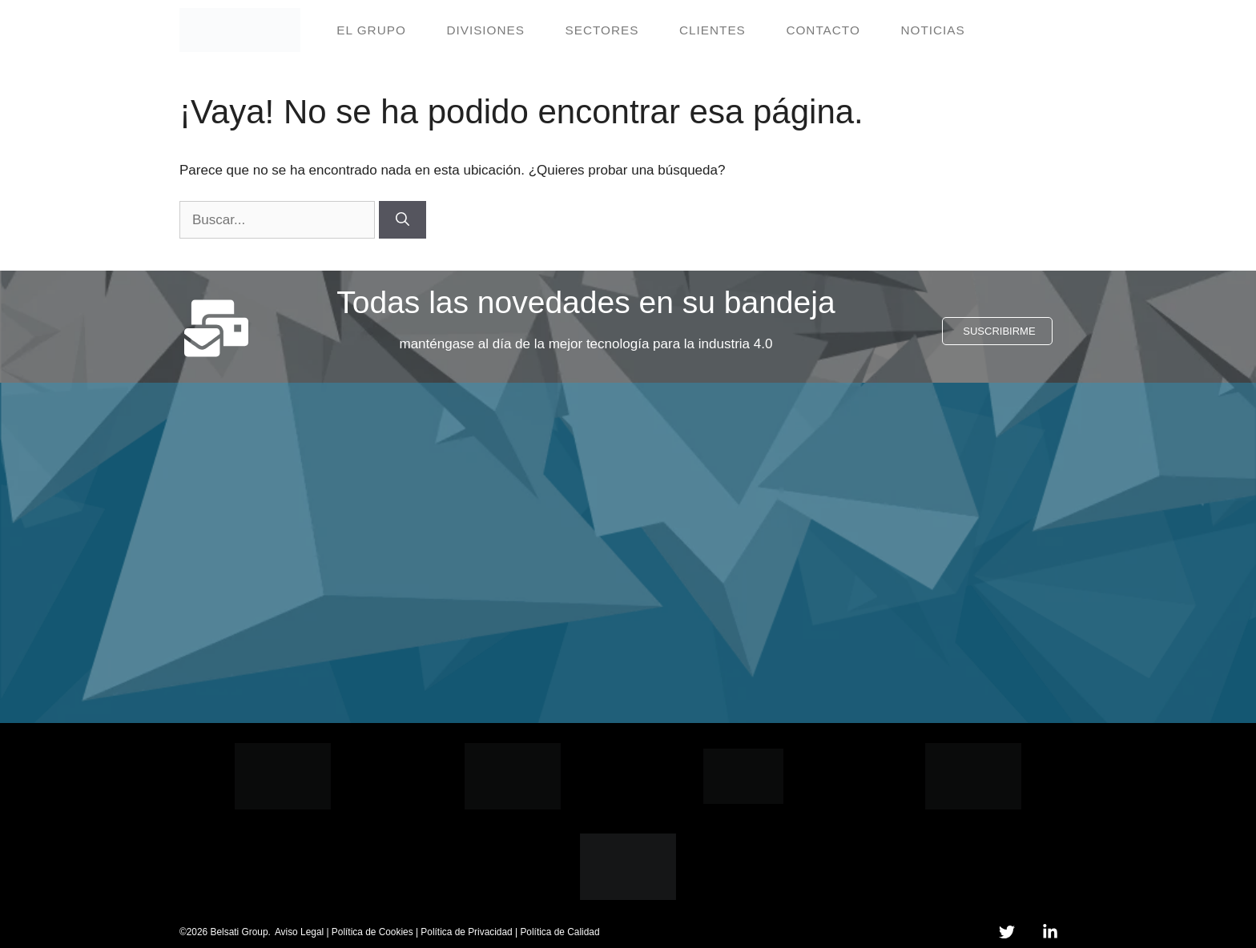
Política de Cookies (372, 932)
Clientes (712, 30)
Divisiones (485, 30)
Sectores (602, 30)
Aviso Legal (299, 932)
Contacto (822, 30)
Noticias (932, 30)
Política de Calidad (559, 932)
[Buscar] (402, 220)
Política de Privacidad (466, 932)
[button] (997, 331)
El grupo (371, 30)
